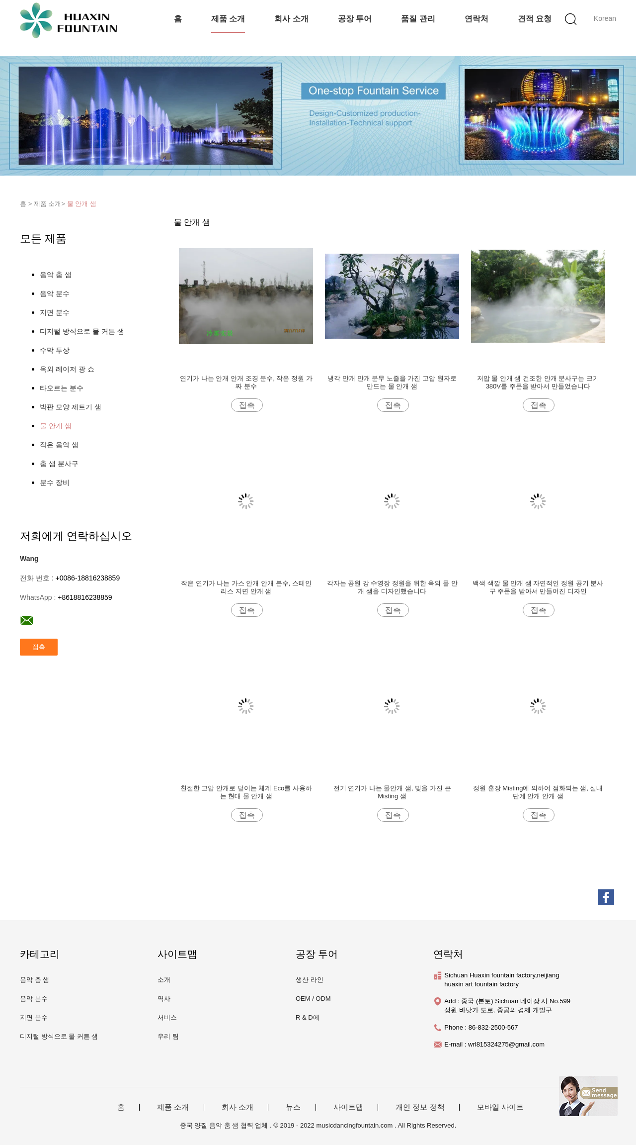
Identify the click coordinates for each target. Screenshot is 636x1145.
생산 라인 (309, 979)
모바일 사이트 (500, 1107)
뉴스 (293, 1107)
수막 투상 (55, 350)
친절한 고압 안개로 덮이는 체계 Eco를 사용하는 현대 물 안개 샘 (246, 792)
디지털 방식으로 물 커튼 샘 (82, 331)
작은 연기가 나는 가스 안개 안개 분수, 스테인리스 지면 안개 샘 (246, 587)
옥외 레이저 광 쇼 (67, 369)
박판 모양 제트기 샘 (70, 407)
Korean (605, 18)
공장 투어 (355, 18)
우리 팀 (168, 1036)
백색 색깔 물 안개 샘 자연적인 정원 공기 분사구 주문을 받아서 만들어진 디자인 (538, 587)
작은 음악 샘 (59, 445)
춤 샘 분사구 (59, 464)
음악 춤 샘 (56, 275)
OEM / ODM (313, 998)
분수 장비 (55, 482)
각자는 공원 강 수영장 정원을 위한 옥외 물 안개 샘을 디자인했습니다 (392, 587)
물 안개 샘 (81, 203)
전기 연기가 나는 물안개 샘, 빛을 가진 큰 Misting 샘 (392, 792)
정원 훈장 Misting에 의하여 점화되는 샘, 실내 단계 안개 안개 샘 (538, 792)
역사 (164, 998)
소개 (164, 979)
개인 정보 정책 (420, 1107)
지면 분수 (55, 312)
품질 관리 (418, 18)
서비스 (167, 1017)
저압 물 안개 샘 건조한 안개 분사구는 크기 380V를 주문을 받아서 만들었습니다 (538, 382)
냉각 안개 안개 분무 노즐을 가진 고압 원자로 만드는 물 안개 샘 (391, 382)
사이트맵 (348, 1107)
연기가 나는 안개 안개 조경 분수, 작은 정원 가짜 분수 (246, 382)
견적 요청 (535, 18)
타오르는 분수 (61, 388)
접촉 (247, 405)
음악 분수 (55, 293)
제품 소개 (228, 18)
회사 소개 (291, 18)
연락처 (476, 18)
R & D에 (307, 1017)
